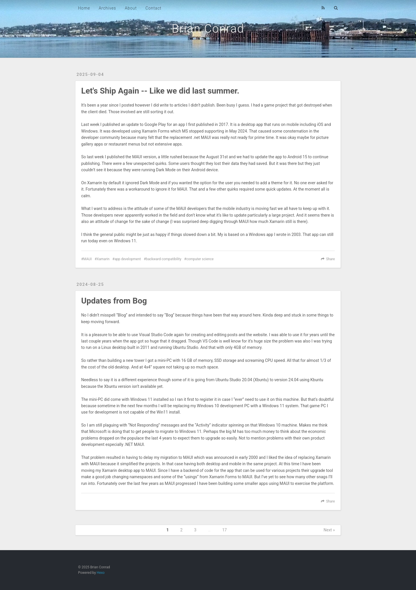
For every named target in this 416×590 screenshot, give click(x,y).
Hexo (101, 573)
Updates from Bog (114, 301)
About (131, 8)
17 (224, 530)
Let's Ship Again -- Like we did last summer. (160, 91)
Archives (107, 8)
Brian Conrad (208, 29)
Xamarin (103, 259)
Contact (153, 8)
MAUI (87, 259)
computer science (200, 259)
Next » (329, 530)
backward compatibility (163, 259)
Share (330, 259)
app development (127, 259)
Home (84, 8)
